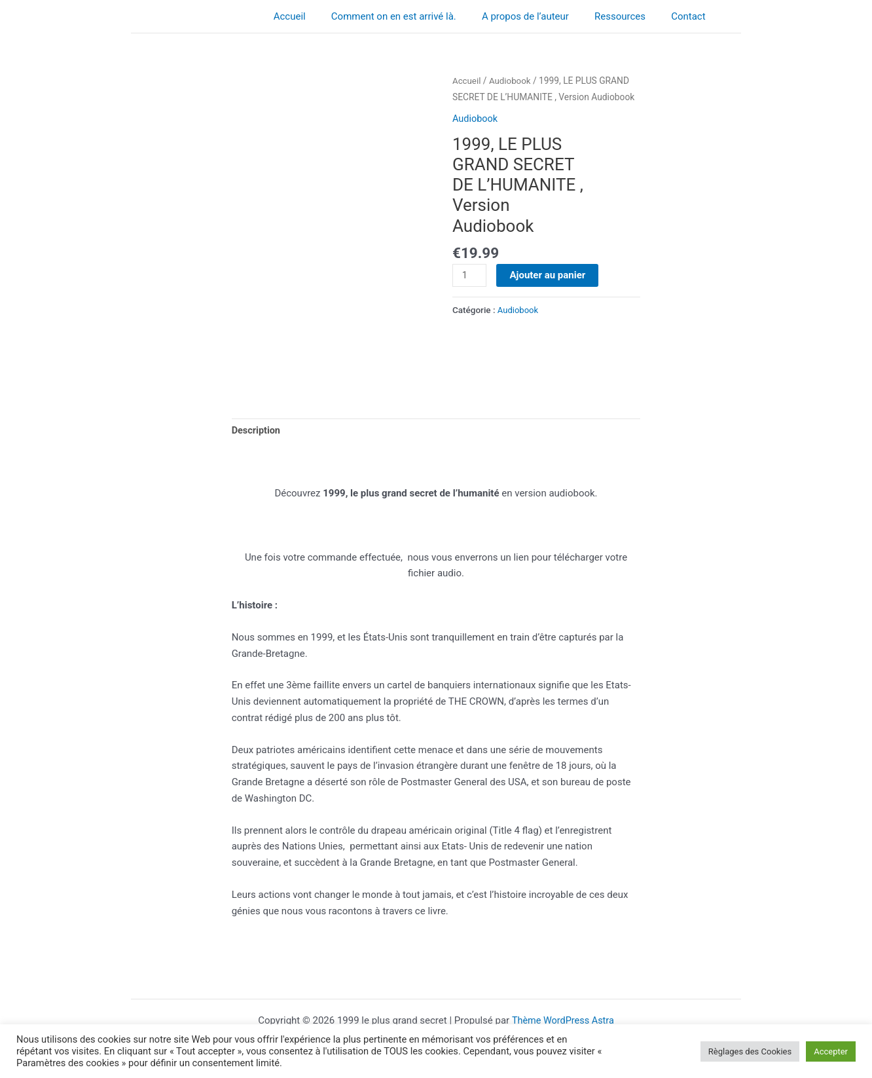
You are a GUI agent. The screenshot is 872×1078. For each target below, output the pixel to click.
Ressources (629, 16)
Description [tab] (257, 431)
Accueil (316, 16)
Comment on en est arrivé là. (414, 16)
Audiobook (512, 80)
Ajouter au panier (549, 274)
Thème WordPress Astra (563, 1020)
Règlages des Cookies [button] (749, 1051)
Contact (691, 16)
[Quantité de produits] (470, 275)
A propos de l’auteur (540, 16)
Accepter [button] (831, 1051)
